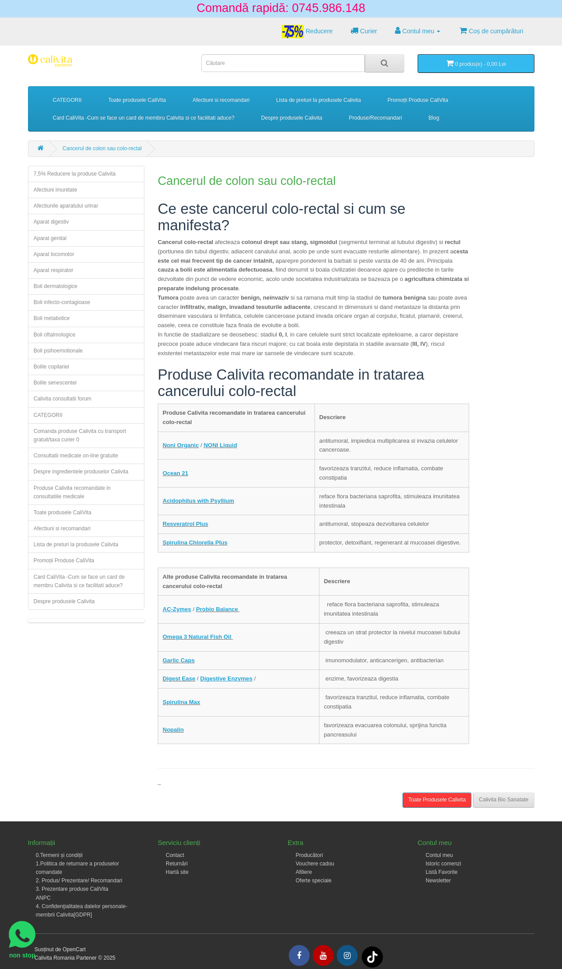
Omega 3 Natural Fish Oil (198, 636)
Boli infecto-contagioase (62, 302)
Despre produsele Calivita (291, 118)
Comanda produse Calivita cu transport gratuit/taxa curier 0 (80, 435)
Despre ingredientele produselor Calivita (81, 471)
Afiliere (304, 872)
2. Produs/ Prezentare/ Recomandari (79, 880)
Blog (434, 118)
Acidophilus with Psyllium (198, 500)
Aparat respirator (53, 270)
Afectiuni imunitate (55, 190)
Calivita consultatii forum (63, 399)
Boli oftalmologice (55, 335)
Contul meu (439, 855)
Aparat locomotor (54, 254)
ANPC (43, 898)
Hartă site (177, 872)
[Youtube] (323, 955)
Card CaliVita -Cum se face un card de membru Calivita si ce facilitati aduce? (144, 118)
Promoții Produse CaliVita (417, 100)
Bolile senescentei (55, 383)
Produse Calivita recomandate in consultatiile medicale (72, 492)
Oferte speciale (314, 880)
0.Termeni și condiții (59, 855)
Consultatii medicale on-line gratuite (76, 455)
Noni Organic (181, 445)
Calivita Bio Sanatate (503, 800)
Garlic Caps (179, 660)
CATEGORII (67, 100)
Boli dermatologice (56, 286)
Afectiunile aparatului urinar (66, 206)
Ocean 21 (175, 473)
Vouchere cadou (315, 864)
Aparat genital (50, 238)
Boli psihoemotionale (58, 351)
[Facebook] (299, 955)
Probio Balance (217, 609)
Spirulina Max (181, 702)
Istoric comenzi (443, 864)
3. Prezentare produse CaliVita (72, 889)
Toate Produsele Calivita (437, 800)
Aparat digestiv (51, 222)
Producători (309, 855)
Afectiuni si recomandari (221, 100)
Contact (175, 855)
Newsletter (438, 880)
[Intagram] (347, 955)
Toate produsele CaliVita (137, 100)
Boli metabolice (52, 318)
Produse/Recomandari (375, 118)
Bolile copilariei (51, 367)
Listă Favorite (442, 872)
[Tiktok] (372, 956)
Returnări (176, 864)
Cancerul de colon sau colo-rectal (102, 148)
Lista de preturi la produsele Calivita (318, 100)
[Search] (384, 63)
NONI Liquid (220, 445)
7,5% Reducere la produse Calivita (75, 174)
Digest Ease (179, 678)
